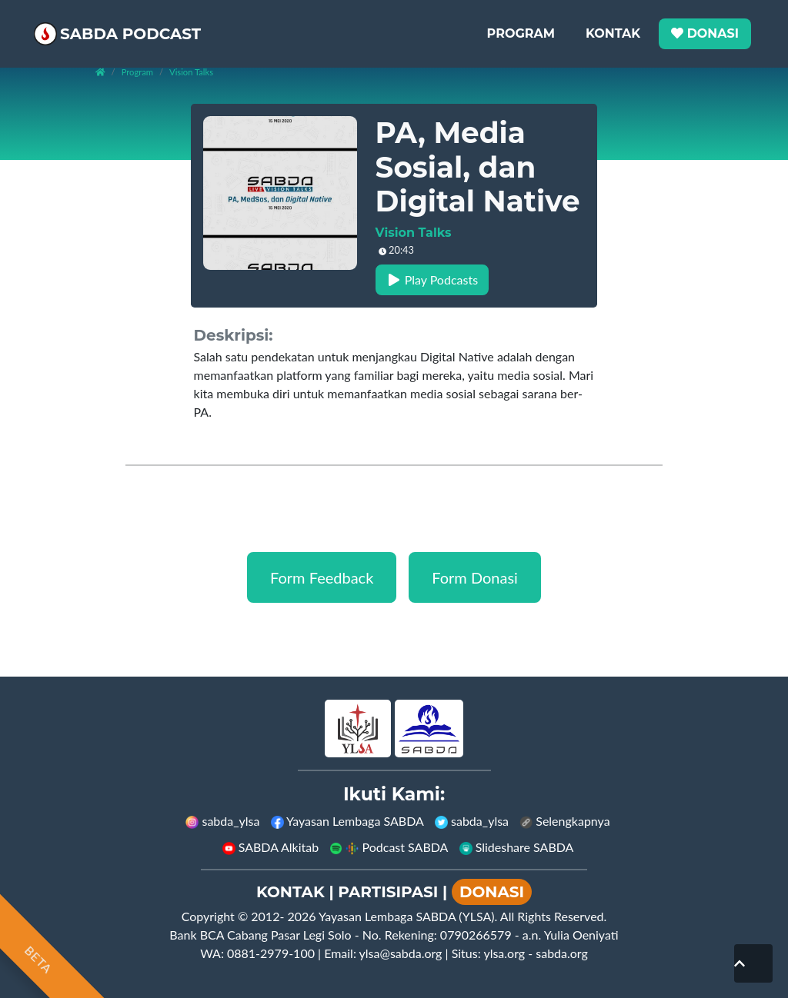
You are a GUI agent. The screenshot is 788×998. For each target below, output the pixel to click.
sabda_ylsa (222, 820)
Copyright (208, 916)
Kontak (613, 27)
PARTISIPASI (388, 892)
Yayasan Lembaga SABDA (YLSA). (408, 916)
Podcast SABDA (388, 847)
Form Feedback (321, 577)
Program (521, 27)
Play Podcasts (432, 279)
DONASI (491, 892)
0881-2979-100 (271, 953)
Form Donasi (475, 577)
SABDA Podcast (148, 27)
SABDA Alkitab (270, 847)
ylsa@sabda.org (400, 953)
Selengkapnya (564, 820)
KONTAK (290, 892)
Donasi (705, 27)
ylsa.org (504, 953)
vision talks (191, 72)
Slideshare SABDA (516, 847)
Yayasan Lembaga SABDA (347, 820)
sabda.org (562, 953)
